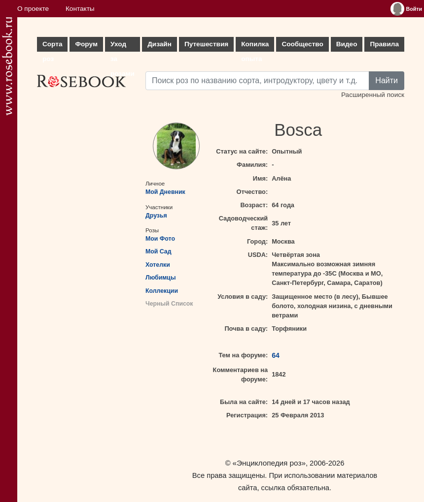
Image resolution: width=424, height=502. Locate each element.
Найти (386, 80)
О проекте (33, 8)
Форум (86, 44)
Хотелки (157, 264)
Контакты (80, 8)
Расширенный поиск (372, 94)
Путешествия (206, 44)
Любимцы (160, 277)
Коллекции (161, 290)
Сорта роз (52, 46)
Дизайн (159, 44)
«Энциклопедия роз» (269, 463)
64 (276, 355)
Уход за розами (122, 46)
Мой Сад (158, 251)
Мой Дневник (165, 191)
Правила (384, 44)
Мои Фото (160, 238)
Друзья (156, 215)
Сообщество (302, 44)
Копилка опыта (255, 46)
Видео (346, 44)
